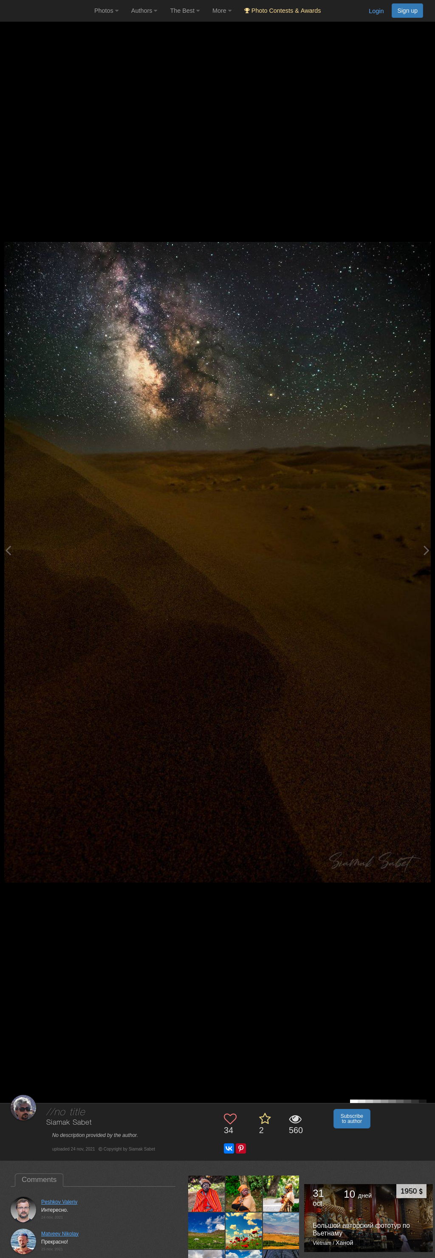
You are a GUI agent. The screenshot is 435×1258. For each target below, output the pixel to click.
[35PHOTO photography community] (46, 10)
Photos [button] (106, 11)
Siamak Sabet (69, 1123)
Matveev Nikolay (60, 1234)
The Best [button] (185, 11)
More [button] (222, 11)
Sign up (407, 11)
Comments (39, 1180)
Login (376, 11)
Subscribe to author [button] (352, 1118)
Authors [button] (144, 11)
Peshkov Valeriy (59, 1202)
